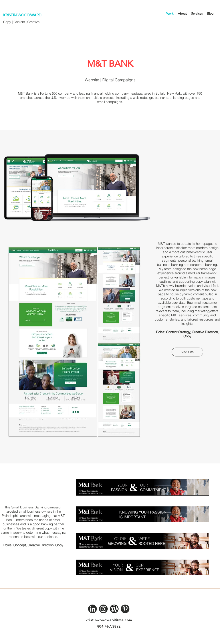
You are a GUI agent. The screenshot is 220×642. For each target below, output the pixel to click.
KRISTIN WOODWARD (22, 15)
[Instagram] (103, 609)
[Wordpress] (114, 609)
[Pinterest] (125, 609)
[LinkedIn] (92, 609)
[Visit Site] (187, 352)
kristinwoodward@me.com (109, 620)
